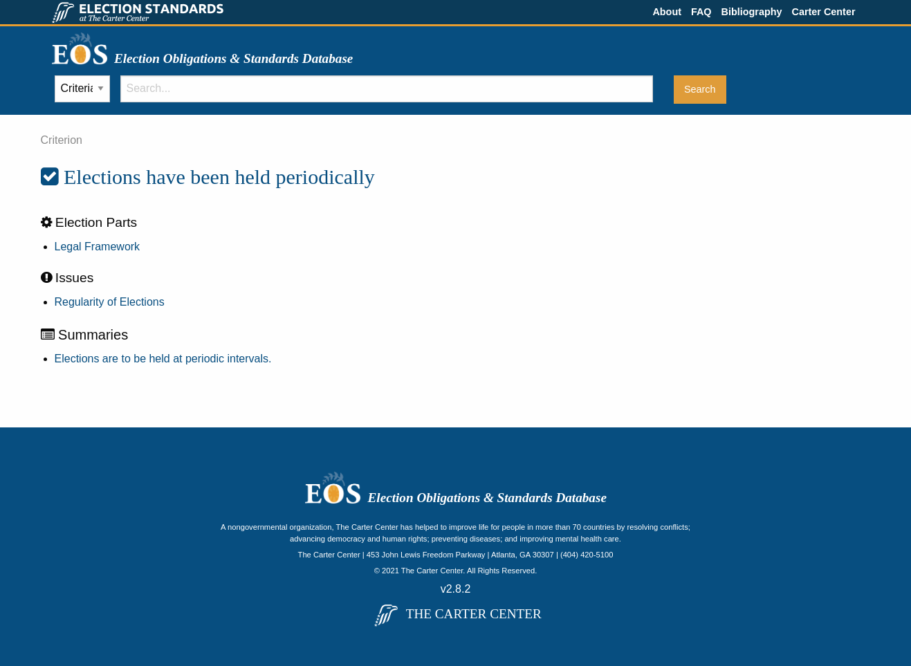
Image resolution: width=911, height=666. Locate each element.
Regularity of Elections (110, 302)
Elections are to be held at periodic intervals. (163, 358)
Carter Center (824, 11)
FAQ (701, 11)
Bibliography (751, 11)
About (666, 11)
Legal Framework (97, 246)
